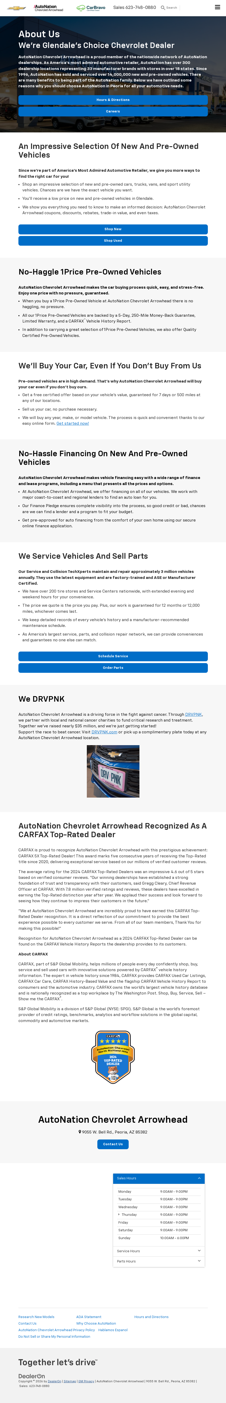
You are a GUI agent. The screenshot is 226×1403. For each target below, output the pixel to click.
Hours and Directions (151, 1317)
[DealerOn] (31, 1376)
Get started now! (73, 424)
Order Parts (113, 668)
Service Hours (159, 1251)
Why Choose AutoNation (96, 1323)
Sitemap (70, 1381)
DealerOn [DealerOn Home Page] (54, 1381)
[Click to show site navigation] (217, 8)
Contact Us (27, 1323)
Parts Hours (159, 1261)
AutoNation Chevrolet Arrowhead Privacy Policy (56, 1330)
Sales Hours (159, 1178)
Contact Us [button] (113, 1144)
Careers (113, 111)
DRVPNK (193, 715)
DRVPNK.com (104, 732)
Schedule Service (113, 656)
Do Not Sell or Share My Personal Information (54, 1337)
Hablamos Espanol (113, 1330)
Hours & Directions (113, 100)
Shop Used (113, 241)
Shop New (113, 229)
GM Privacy (86, 1381)
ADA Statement (88, 1317)
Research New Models (36, 1317)
